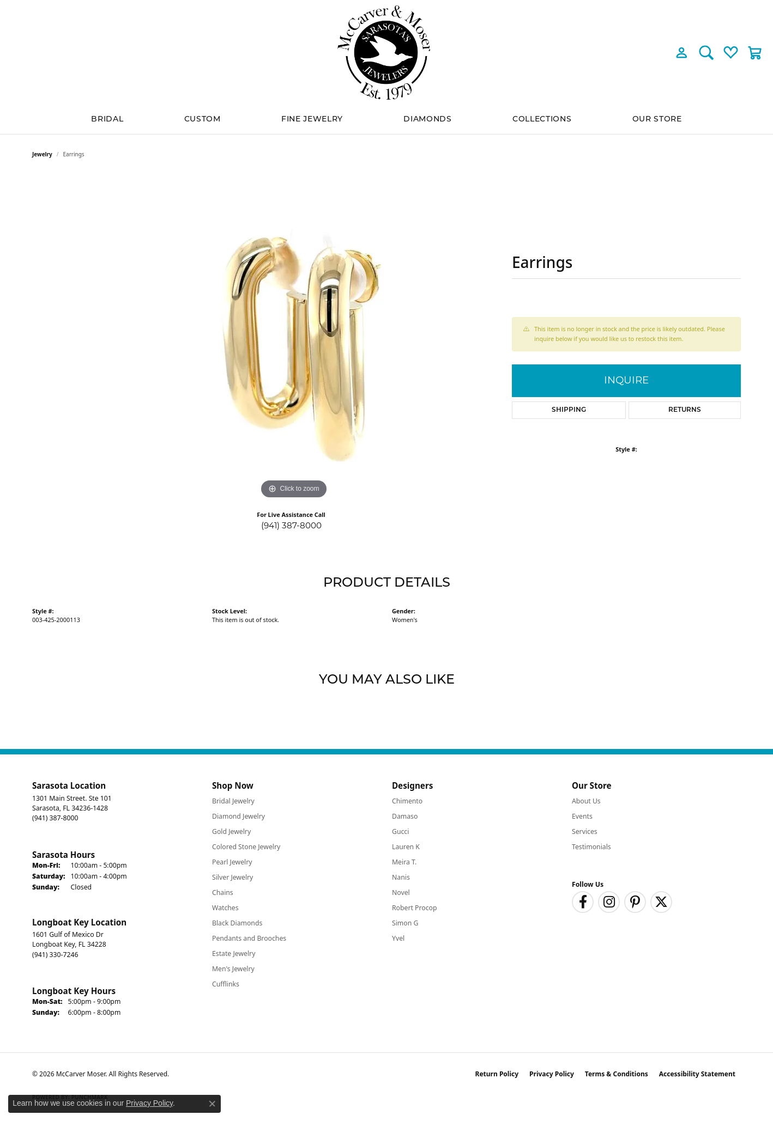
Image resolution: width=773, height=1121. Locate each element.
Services (584, 831)
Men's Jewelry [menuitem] (233, 968)
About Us (586, 801)
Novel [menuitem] (401, 892)
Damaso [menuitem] (405, 816)
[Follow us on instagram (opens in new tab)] (609, 902)
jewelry (42, 154)
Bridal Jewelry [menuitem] (233, 801)
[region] (293, 338)
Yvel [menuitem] (398, 938)
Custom (202, 119)
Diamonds (427, 119)
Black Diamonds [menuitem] (237, 923)
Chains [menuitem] (222, 892)
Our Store (657, 119)
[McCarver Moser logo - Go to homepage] (386, 52)
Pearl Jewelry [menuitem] (232, 862)
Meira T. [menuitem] (404, 862)
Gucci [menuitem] (400, 831)
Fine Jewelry (312, 119)
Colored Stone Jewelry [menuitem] (246, 846)
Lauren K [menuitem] (406, 846)
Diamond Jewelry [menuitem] (238, 816)
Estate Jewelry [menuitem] (233, 953)
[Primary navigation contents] (386, 119)
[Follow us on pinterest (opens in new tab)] (635, 902)
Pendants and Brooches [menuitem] (249, 938)
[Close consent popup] (212, 1103)
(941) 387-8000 (291, 525)
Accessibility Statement (697, 1074)
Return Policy (497, 1074)
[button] (682, 52)
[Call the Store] (55, 818)
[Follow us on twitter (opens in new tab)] (661, 902)
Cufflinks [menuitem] (225, 984)
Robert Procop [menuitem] (414, 907)
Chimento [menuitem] (407, 801)
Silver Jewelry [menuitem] (232, 877)
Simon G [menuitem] (405, 923)
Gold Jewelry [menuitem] (231, 831)
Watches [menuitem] (225, 907)
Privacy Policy (551, 1074)
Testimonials (591, 846)
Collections (541, 119)
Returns (684, 410)
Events (582, 816)
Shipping (569, 410)
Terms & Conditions (616, 1074)
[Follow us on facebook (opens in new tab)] (583, 902)
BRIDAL (107, 119)
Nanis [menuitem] (401, 877)
